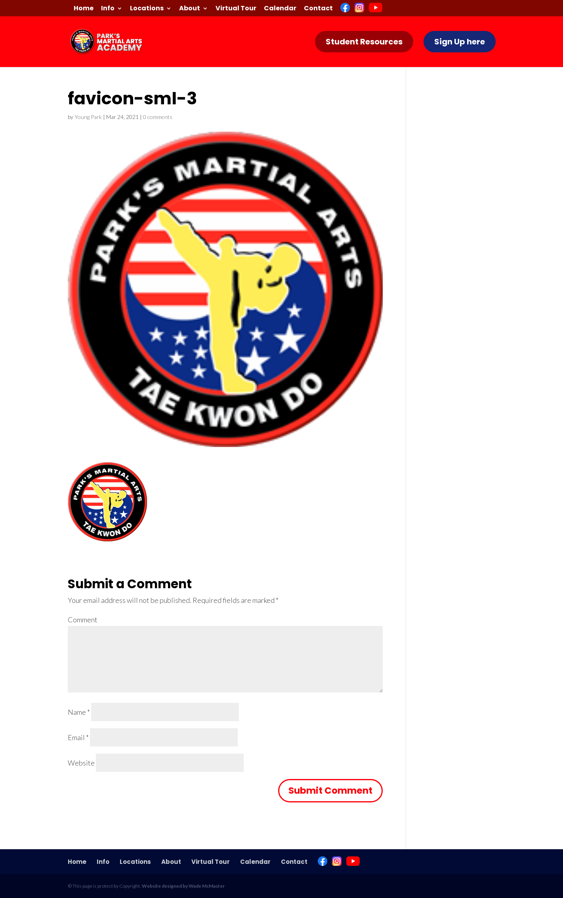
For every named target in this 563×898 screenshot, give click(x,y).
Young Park (88, 116)
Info (108, 9)
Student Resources (364, 41)
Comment (82, 619)
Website (81, 762)
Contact (318, 9)
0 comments (157, 116)
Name (79, 712)
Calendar (280, 9)
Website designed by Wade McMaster (183, 886)
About (189, 9)
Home (84, 9)
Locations (147, 9)
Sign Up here (459, 41)
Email (78, 737)
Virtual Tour (236, 9)
